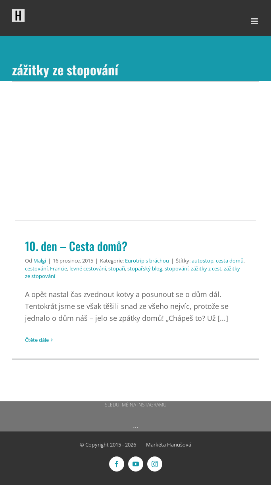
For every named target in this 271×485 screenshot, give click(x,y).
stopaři (116, 268)
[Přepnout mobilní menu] (255, 21)
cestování (36, 268)
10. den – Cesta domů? (76, 245)
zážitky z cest (206, 268)
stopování (176, 268)
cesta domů (230, 260)
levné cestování (87, 268)
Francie (58, 268)
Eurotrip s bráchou (147, 260)
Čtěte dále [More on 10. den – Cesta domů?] (37, 339)
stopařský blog (144, 268)
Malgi (39, 260)
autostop (202, 260)
